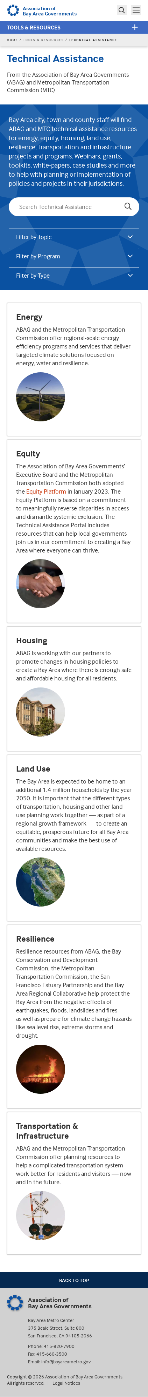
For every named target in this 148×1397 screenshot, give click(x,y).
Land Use (33, 769)
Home (12, 40)
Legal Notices (66, 1383)
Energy (29, 317)
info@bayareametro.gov (66, 1361)
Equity (28, 454)
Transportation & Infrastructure (47, 1131)
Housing (31, 640)
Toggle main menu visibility (137, 9)
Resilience (35, 939)
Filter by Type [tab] (33, 275)
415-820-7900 (59, 1346)
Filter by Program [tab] (38, 256)
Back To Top (74, 1280)
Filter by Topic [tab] (34, 237)
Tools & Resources (34, 27)
